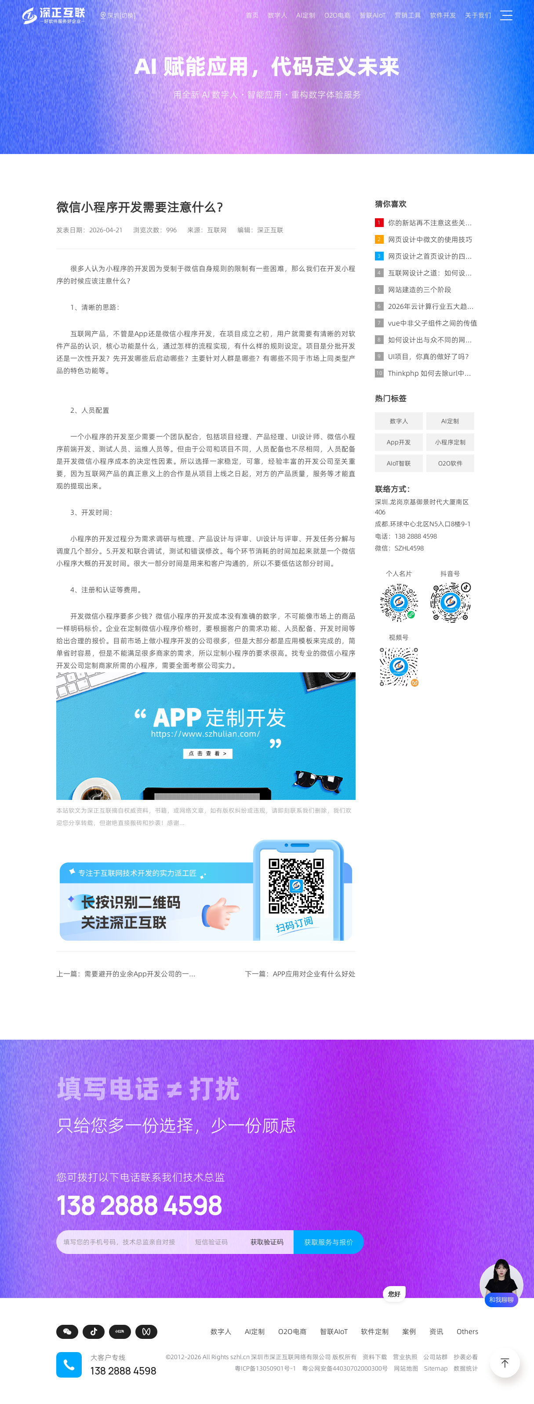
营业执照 (405, 1357)
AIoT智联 (399, 463)
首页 (252, 15)
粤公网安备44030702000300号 (345, 1368)
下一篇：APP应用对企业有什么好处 (300, 974)
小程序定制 (450, 442)
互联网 (217, 230)
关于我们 (478, 15)
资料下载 (375, 1357)
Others (467, 1331)
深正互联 (270, 230)
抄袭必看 (466, 1357)
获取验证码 (267, 1242)
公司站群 (435, 1357)
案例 (409, 1331)
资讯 (436, 1331)
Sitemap (436, 1368)
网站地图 (406, 1368)
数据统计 (466, 1368)
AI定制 (306, 15)
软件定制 (375, 1331)
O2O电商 (337, 15)
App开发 (399, 442)
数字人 (277, 15)
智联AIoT (373, 15)
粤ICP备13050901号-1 (265, 1368)
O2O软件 (450, 463)
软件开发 (443, 15)
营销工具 (408, 15)
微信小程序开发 (187, 333)
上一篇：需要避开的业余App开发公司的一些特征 (133, 974)
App (141, 333)
